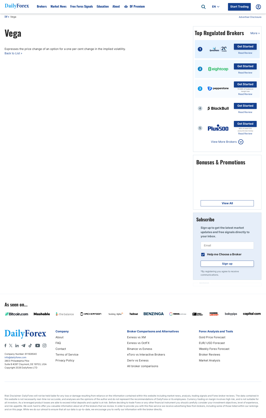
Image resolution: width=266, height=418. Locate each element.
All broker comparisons (142, 366)
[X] (10, 345)
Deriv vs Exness (138, 360)
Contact (60, 349)
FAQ (58, 343)
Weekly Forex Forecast (214, 349)
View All (227, 203)
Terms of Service (66, 354)
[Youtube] (37, 345)
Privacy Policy (64, 360)
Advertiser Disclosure (250, 17)
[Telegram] (23, 345)
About (59, 337)
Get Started (245, 46)
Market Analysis (209, 360)
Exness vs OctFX (138, 343)
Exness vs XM (136, 337)
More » (255, 33)
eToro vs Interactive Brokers (146, 354)
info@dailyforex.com (15, 357)
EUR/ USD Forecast (212, 343)
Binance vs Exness (139, 349)
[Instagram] (44, 345)
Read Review (245, 52)
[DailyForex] (25, 334)
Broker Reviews (209, 354)
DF (6, 17)
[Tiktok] (30, 345)
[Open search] (203, 7)
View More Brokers (224, 142)
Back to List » (13, 53)
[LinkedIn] (17, 345)
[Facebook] (5, 345)
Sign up (227, 263)
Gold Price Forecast (212, 337)
